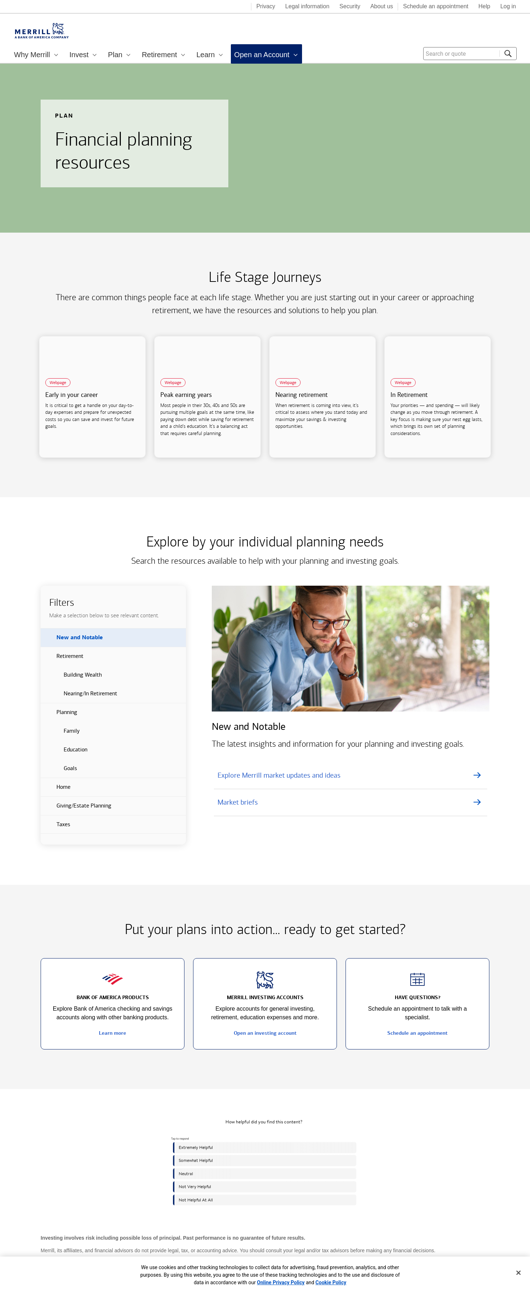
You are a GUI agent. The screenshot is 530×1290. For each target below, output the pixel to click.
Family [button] (60, 733)
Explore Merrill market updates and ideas (279, 775)
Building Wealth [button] (71, 677)
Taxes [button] (55, 827)
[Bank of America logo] (217, 7)
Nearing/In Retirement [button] (79, 696)
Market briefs (238, 802)
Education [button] (64, 752)
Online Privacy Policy (281, 1282)
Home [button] (55, 789)
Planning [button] (59, 715)
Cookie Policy (330, 1282)
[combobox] (470, 53)
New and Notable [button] (72, 640)
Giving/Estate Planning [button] (76, 808)
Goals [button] (59, 771)
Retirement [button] (62, 659)
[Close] (518, 1273)
